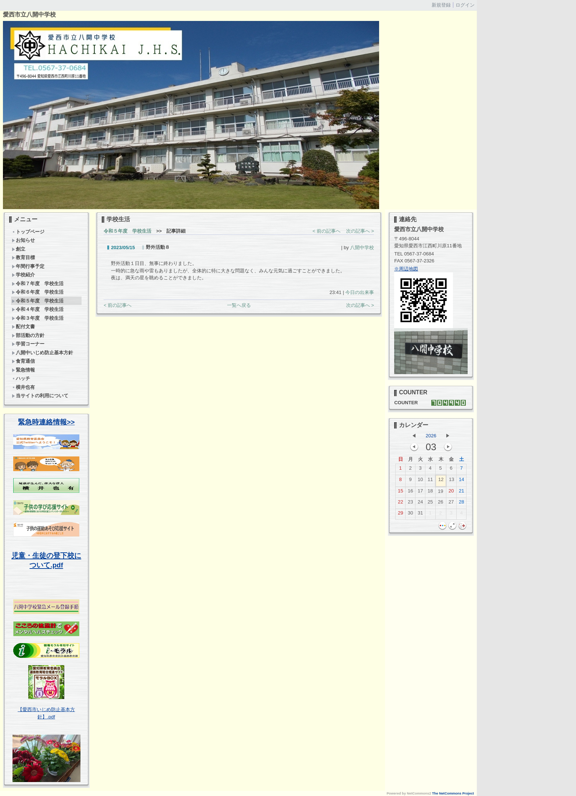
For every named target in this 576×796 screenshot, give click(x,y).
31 (420, 514)
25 (430, 503)
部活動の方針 (28, 335)
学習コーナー (28, 344)
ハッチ (21, 378)
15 (400, 492)
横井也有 (23, 387)
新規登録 (441, 5)
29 (400, 514)
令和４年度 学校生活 (38, 309)
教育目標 (23, 257)
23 (410, 503)
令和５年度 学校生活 (38, 301)
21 (461, 492)
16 (410, 492)
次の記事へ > (360, 231)
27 (451, 503)
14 (461, 481)
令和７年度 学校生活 (40, 283)
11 (430, 481)
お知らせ (23, 240)
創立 (18, 249)
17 (420, 492)
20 (451, 492)
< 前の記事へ (327, 231)
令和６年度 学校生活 (38, 292)
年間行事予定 (28, 266)
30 (410, 514)
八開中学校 (362, 247)
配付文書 (23, 326)
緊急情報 (23, 370)
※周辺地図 (406, 269)
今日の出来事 (359, 292)
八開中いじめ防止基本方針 (42, 352)
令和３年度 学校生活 (38, 318)
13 (451, 481)
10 (420, 481)
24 (420, 503)
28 (461, 503)
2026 (431, 435)
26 (440, 503)
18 (430, 492)
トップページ (28, 231)
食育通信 (23, 361)
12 (440, 481)
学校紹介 (23, 274)
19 (440, 492)
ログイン (465, 5)
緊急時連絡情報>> (46, 422)
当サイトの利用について (40, 395)
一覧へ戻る (239, 305)
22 (400, 503)
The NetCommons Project (453, 793)
